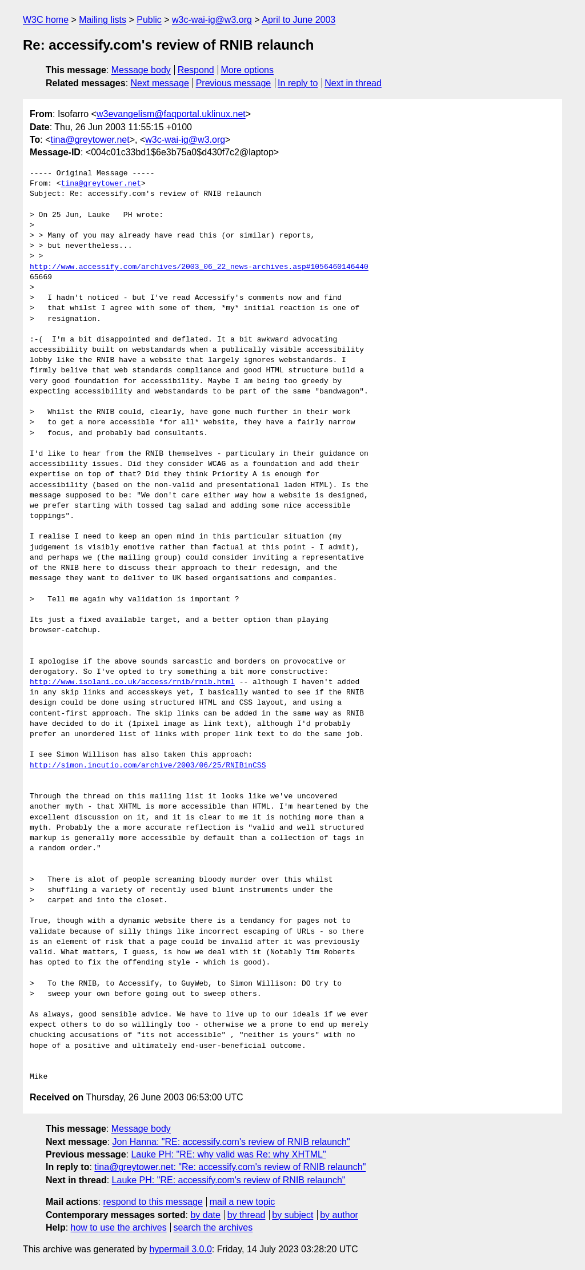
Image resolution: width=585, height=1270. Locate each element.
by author (339, 1215)
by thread (246, 1215)
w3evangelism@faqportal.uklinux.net (171, 114)
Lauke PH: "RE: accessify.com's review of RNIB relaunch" (229, 1180)
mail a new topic (242, 1202)
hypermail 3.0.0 (180, 1249)
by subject (292, 1215)
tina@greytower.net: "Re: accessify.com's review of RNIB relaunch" (230, 1167)
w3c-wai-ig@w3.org (212, 20)
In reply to (298, 83)
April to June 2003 (298, 20)
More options (247, 70)
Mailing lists (102, 20)
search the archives (213, 1227)
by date (205, 1215)
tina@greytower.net (90, 139)
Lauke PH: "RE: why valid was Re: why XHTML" (228, 1154)
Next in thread (353, 83)
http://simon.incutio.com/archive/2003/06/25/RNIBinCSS (148, 766)
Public (149, 20)
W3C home (46, 20)
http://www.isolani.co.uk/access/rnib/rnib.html (132, 682)
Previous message (233, 83)
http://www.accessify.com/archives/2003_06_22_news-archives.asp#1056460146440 (199, 267)
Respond (196, 70)
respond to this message (152, 1202)
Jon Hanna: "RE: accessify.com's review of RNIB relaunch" (231, 1142)
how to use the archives (119, 1227)
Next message (160, 83)
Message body (141, 70)
